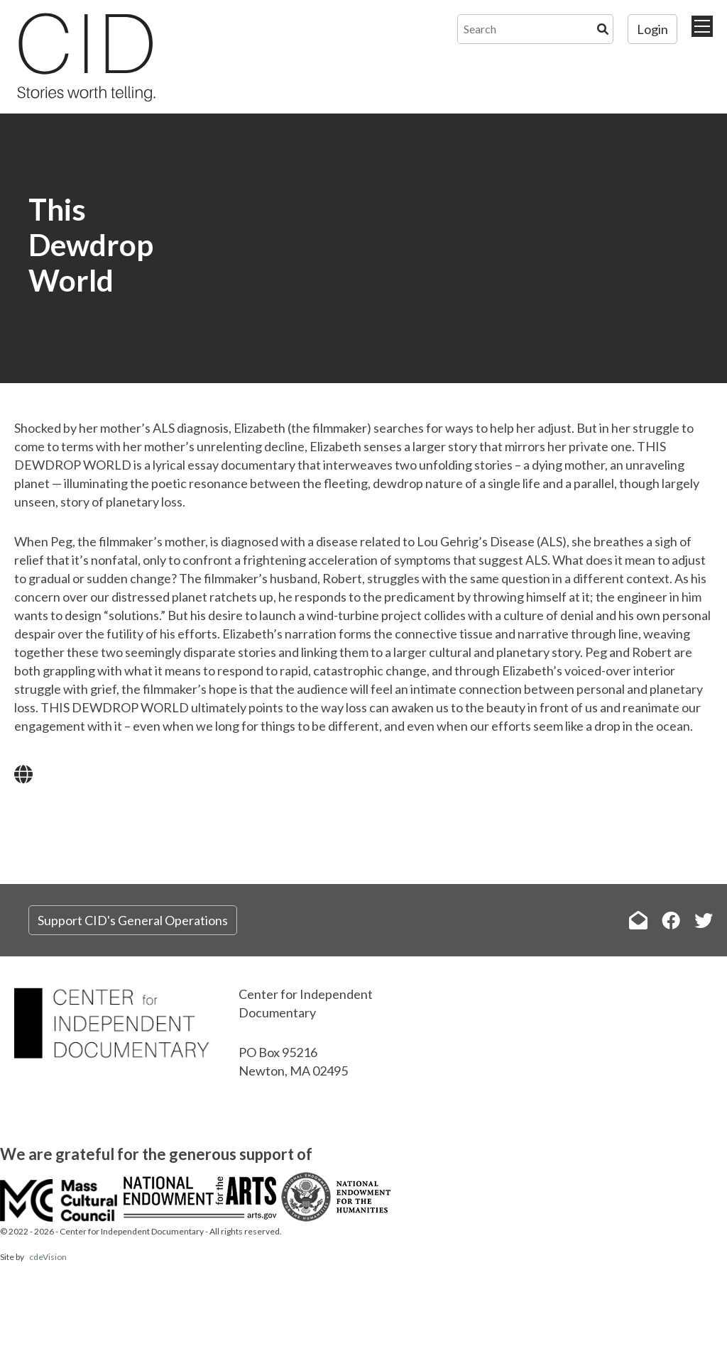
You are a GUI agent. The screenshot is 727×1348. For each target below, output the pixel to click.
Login (652, 29)
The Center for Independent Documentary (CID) (85, 57)
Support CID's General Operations (133, 920)
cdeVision (48, 1257)
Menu (702, 26)
